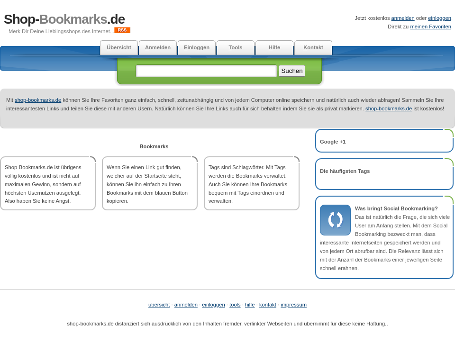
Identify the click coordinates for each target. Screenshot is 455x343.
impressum (294, 304)
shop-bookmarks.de (38, 100)
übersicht (159, 304)
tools (235, 304)
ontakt (313, 47)
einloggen (439, 18)
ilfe (274, 47)
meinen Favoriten (430, 26)
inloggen (196, 47)
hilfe (250, 304)
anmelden (403, 18)
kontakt (267, 304)
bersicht (119, 47)
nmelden (158, 47)
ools (235, 47)
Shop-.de (64, 19)
